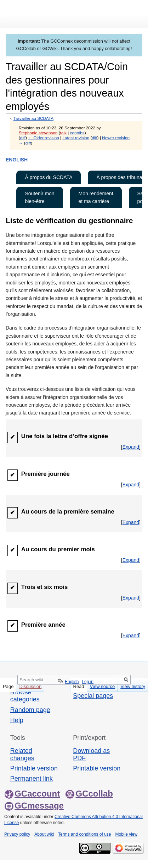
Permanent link (31, 778)
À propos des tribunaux (121, 177)
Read (78, 686)
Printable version (34, 768)
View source (102, 686)
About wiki (44, 834)
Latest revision (75, 137)
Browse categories (25, 696)
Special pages (93, 695)
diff (22, 137)
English (72, 681)
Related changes (22, 754)
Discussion (30, 686)
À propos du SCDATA (48, 177)
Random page (30, 709)
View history (132, 686)
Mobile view (126, 834)
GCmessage (34, 805)
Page (8, 686)
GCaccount (32, 793)
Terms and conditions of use (84, 834)
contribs (77, 132)
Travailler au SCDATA (33, 118)
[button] (131, 447)
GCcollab (89, 793)
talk (63, 132)
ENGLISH (17, 159)
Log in (87, 681)
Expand (131, 447)
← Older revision (43, 137)
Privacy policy (17, 834)
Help (16, 720)
